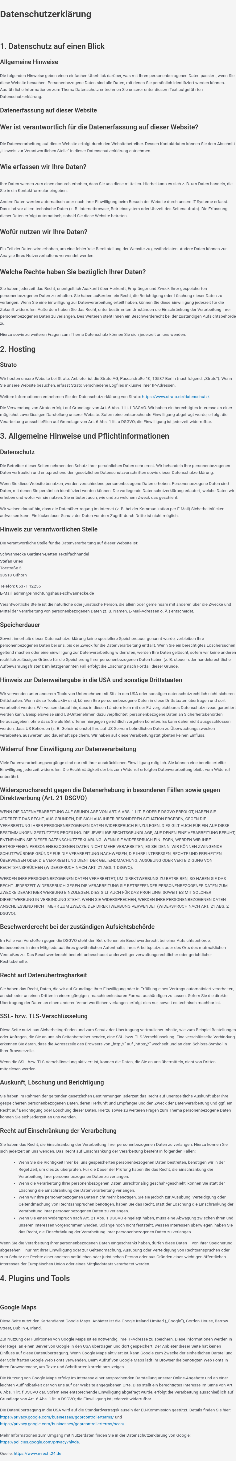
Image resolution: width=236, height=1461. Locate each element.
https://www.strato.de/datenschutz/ (175, 396)
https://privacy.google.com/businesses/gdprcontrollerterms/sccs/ (62, 1423)
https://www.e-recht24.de (37, 1453)
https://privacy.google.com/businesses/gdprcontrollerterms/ (57, 1416)
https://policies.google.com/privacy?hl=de (39, 1441)
